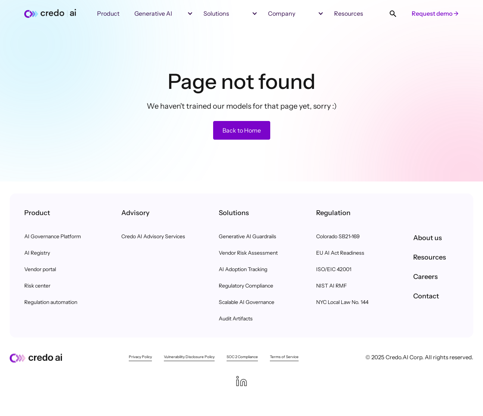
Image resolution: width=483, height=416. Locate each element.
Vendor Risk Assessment (248, 252)
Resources (429, 257)
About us (427, 238)
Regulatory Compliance (246, 285)
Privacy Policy (140, 356)
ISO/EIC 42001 (333, 269)
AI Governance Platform (52, 236)
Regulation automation (50, 302)
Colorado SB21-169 (338, 236)
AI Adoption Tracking (243, 269)
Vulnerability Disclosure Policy (189, 356)
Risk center (37, 285)
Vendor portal (40, 269)
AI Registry (37, 252)
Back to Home (241, 130)
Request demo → (435, 13)
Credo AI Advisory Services (153, 236)
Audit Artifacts (236, 318)
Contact (426, 296)
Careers (425, 277)
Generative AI (153, 13)
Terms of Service (284, 356)
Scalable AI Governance (246, 302)
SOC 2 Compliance (242, 356)
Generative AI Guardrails (247, 236)
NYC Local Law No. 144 (342, 302)
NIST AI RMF (331, 285)
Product (108, 13)
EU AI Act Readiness (340, 252)
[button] (212, 13)
